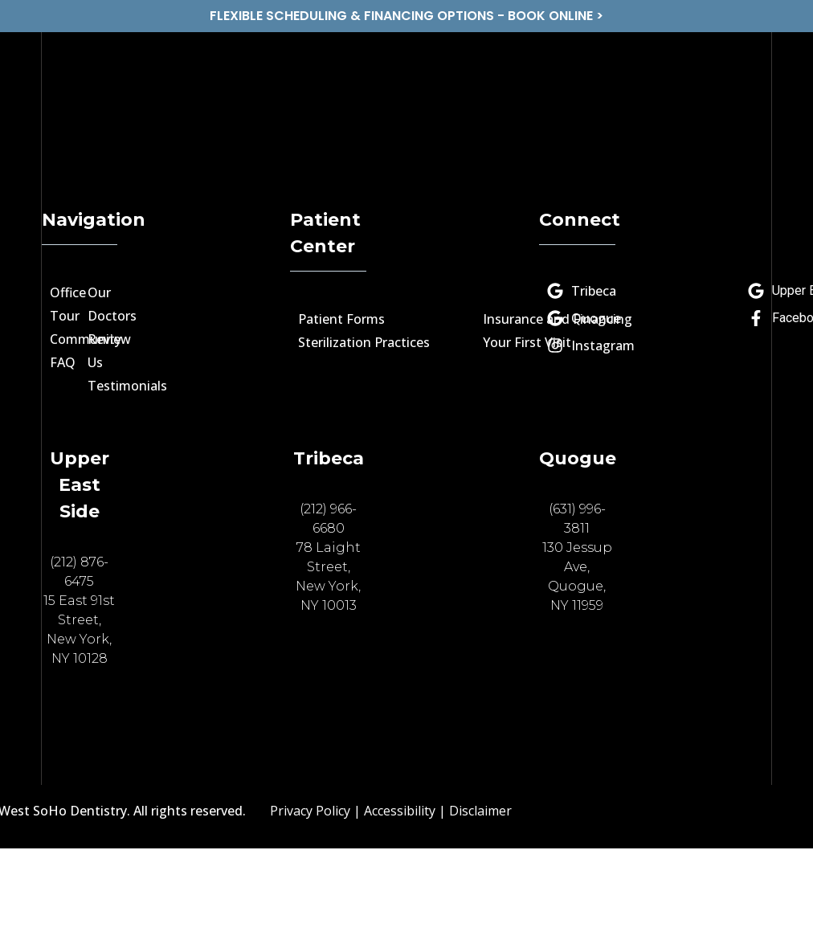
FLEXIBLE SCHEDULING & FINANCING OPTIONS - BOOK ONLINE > (406, 15)
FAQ (63, 362)
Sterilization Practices (364, 342)
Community (85, 339)
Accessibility (399, 810)
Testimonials (127, 385)
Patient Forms (341, 319)
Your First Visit (527, 342)
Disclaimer (480, 810)
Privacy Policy (310, 810)
